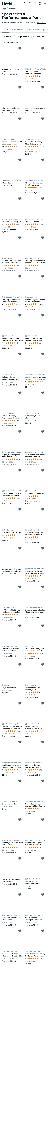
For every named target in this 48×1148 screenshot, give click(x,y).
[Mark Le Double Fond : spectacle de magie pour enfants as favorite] (42, 703)
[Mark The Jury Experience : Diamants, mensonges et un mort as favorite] (20, 276)
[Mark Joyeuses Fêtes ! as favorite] (20, 664)
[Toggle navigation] (45, 3)
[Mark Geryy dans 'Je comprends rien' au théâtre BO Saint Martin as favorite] (42, 858)
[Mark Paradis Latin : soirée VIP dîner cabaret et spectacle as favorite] (20, 118)
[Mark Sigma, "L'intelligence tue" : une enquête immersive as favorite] (20, 431)
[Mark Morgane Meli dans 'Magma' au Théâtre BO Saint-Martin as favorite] (20, 931)
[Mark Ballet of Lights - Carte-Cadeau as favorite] (20, 48)
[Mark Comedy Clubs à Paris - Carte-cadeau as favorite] (20, 858)
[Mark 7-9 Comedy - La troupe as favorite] (20, 509)
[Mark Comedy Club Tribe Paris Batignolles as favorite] (20, 819)
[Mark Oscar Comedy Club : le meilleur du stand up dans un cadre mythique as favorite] (20, 470)
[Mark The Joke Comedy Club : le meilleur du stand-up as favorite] (42, 625)
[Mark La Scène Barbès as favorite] (42, 198)
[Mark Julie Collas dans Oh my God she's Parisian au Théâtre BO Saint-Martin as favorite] (42, 931)
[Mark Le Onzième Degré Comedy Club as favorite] (42, 664)
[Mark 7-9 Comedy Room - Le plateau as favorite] (42, 393)
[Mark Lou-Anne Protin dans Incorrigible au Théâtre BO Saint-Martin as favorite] (42, 548)
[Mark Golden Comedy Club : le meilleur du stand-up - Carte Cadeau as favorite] (20, 548)
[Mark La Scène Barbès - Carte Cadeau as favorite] (42, 87)
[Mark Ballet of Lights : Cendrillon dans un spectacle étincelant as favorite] (20, 354)
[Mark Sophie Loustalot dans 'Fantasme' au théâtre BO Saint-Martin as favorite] (20, 742)
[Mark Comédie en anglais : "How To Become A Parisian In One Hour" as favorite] (42, 819)
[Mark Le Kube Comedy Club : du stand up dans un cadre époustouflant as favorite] (42, 509)
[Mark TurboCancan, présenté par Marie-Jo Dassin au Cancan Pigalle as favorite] (20, 703)
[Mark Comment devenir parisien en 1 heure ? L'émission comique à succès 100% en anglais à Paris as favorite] (42, 742)
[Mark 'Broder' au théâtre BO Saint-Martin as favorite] (20, 894)
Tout (6, 29)
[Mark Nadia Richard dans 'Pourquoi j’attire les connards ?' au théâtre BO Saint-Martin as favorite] (42, 894)
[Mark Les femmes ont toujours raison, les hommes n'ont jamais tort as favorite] (42, 354)
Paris (4, 9)
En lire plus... (41, 22)
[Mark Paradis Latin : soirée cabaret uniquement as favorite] (42, 315)
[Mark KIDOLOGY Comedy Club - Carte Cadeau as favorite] (20, 160)
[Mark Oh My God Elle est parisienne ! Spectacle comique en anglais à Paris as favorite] (42, 781)
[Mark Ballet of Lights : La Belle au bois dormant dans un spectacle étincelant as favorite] (42, 276)
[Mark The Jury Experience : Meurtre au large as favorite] (42, 160)
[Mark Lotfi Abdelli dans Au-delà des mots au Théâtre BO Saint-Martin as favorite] (20, 625)
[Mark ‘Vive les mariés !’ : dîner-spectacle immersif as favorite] (42, 431)
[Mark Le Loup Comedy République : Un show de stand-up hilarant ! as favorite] (20, 393)
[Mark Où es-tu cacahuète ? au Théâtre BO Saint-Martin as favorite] (42, 587)
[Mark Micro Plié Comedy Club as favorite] (42, 470)
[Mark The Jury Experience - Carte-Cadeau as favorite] (20, 87)
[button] (13, 9)
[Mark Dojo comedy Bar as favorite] (20, 781)
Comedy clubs (17, 29)
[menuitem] (5, 30)
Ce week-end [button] (39, 37)
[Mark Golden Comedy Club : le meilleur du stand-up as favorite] (20, 237)
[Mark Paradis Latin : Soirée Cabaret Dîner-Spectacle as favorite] (20, 315)
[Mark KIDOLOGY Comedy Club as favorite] (20, 198)
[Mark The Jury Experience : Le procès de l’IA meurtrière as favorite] (42, 237)
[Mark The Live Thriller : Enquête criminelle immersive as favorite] (42, 48)
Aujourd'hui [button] (23, 37)
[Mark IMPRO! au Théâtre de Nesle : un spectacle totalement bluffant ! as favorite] (20, 587)
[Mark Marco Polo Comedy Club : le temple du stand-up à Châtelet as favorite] (42, 118)
